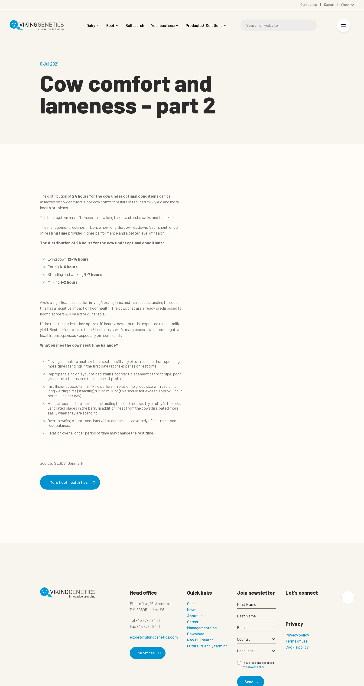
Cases (192, 603)
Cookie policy (297, 647)
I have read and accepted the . (258, 665)
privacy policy (255, 667)
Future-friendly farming (207, 646)
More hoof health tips (72, 482)
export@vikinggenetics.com (154, 637)
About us (194, 615)
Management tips (202, 628)
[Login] (327, 25)
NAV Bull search (200, 640)
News (191, 609)
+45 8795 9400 (148, 620)
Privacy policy (297, 635)
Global (345, 5)
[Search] (278, 25)
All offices (148, 653)
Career (192, 622)
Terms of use (297, 641)
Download (195, 634)
